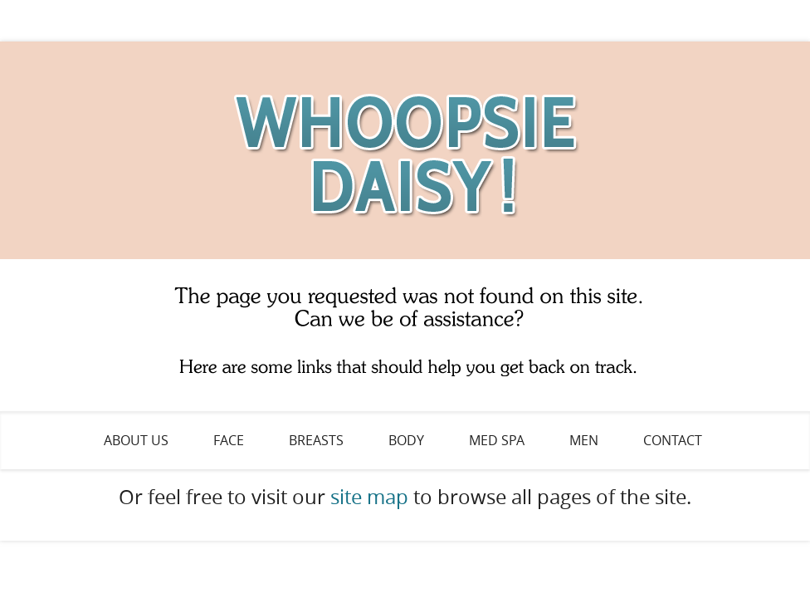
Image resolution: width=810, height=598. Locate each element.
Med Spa (497, 440)
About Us (136, 440)
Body (406, 440)
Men (583, 440)
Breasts (316, 440)
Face (228, 440)
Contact (672, 440)
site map (369, 496)
